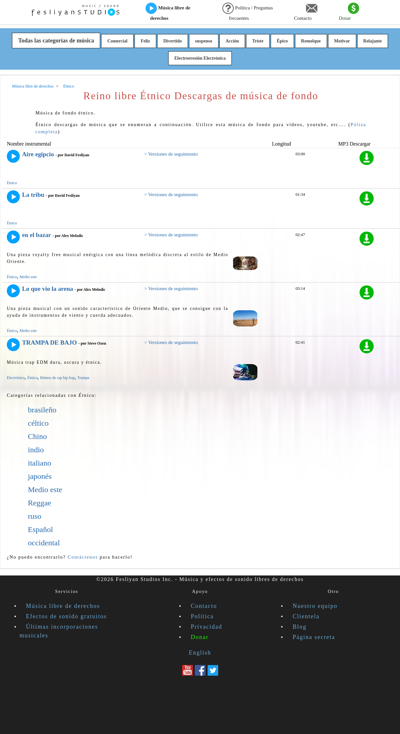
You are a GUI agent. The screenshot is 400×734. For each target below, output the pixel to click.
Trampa (83, 377)
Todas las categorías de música (56, 40)
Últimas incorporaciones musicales (58, 631)
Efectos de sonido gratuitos (66, 616)
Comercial (117, 41)
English (200, 652)
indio (36, 449)
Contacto (305, 12)
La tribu (33, 194)
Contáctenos (83, 557)
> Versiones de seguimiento (171, 154)
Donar (349, 12)
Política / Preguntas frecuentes (247, 12)
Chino (37, 436)
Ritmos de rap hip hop (57, 377)
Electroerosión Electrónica (200, 58)
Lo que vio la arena (47, 288)
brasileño (42, 410)
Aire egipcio (38, 154)
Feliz (145, 41)
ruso (34, 516)
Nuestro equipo (315, 606)
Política (202, 616)
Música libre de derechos (168, 12)
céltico (38, 423)
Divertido (172, 41)
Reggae (39, 503)
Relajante (372, 41)
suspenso (203, 41)
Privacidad (206, 626)
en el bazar (36, 234)
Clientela (306, 616)
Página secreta (314, 637)
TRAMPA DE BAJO (49, 342)
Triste (258, 41)
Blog (300, 626)
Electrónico (16, 377)
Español (40, 529)
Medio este (28, 277)
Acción (232, 41)
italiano (39, 463)
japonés (40, 476)
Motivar (342, 41)
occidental (44, 543)
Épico (282, 41)
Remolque (311, 41)
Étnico (12, 183)
